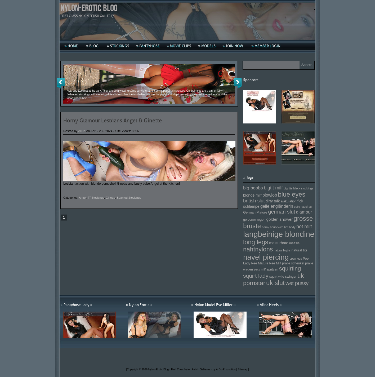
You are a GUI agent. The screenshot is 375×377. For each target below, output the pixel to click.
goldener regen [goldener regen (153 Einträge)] (254, 219)
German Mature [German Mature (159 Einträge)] (255, 212)
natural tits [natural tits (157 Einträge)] (299, 250)
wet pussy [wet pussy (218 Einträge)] (297, 283)
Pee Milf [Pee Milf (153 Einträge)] (275, 263)
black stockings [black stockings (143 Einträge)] (303, 188)
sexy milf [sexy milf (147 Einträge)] (260, 269)
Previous (61, 83)
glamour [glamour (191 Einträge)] (304, 212)
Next (238, 83)
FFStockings (96, 197)
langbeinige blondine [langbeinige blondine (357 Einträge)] (278, 234)
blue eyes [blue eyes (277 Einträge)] (291, 194)
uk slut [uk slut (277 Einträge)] (275, 282)
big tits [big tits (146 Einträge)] (288, 188)
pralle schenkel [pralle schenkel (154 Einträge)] (293, 263)
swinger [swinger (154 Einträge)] (290, 276)
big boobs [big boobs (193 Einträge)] (253, 187)
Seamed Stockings (129, 197)
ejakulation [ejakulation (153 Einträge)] (289, 201)
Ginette (110, 197)
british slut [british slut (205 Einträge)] (254, 200)
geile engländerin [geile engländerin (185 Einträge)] (276, 206)
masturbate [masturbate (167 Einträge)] (278, 243)
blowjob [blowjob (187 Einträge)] (269, 195)
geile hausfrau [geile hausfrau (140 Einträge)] (303, 206)
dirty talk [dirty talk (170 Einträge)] (273, 201)
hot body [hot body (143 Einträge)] (290, 227)
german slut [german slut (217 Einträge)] (281, 212)
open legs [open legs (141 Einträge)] (296, 258)
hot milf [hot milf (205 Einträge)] (304, 226)
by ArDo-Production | (225, 369)
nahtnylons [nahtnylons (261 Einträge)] (258, 249)
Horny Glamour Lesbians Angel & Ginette (112, 120)
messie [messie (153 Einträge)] (294, 243)
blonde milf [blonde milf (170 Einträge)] (252, 195)
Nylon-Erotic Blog (89, 8)
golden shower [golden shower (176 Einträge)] (279, 219)
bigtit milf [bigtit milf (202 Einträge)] (273, 187)
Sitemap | (243, 369)
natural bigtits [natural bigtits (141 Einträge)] (282, 250)
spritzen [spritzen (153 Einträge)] (272, 269)
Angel (82, 197)
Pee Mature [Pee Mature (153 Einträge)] (259, 263)
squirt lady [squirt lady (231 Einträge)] (255, 276)
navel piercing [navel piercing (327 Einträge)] (266, 257)
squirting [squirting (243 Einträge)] (290, 268)
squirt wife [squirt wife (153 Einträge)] (276, 276)
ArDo (81, 131)
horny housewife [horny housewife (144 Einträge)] (272, 227)
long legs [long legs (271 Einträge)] (255, 242)
